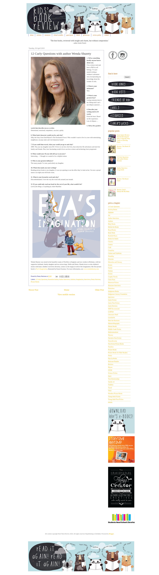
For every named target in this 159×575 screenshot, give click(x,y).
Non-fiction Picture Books (116, 344)
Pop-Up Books (112, 358)
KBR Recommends (114, 309)
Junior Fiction (112, 300)
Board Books (112, 230)
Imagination (79, 279)
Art (109, 215)
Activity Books (112, 209)
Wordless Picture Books (115, 393)
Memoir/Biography (114, 323)
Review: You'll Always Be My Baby (123, 190)
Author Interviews (64, 279)
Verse (109, 390)
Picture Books (35, 282)
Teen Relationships (113, 379)
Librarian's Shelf (113, 314)
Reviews (110, 364)
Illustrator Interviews (114, 285)
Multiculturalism (113, 332)
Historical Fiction (113, 282)
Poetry (110, 355)
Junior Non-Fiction (113, 303)
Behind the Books (113, 227)
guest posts (69, 35)
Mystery (110, 335)
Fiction (110, 274)
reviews (39, 35)
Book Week (111, 233)
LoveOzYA (111, 317)
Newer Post (33, 290)
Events (110, 265)
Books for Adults (113, 239)
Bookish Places (112, 236)
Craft (109, 247)
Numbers (111, 347)
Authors (73, 279)
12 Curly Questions (41, 279)
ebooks (110, 402)
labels (78, 35)
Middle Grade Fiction (114, 329)
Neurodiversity (112, 341)
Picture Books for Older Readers (118, 352)
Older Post (99, 290)
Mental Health (112, 326)
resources (47, 35)
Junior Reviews (112, 306)
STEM (110, 370)
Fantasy (110, 271)
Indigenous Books (113, 291)
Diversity (111, 259)
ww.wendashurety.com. (92, 269)
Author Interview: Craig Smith (122, 169)
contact (106, 35)
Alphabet (111, 212)
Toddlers (110, 385)
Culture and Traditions (114, 253)
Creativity (111, 250)
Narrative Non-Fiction (114, 338)
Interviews (87, 279)
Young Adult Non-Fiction (115, 399)
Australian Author (53, 279)
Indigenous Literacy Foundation (117, 294)
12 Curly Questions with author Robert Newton (122, 159)
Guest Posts (111, 279)
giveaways (86, 35)
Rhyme (110, 367)
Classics (110, 241)
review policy (97, 35)
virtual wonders (58, 35)
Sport (109, 376)
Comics (110, 244)
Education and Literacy (115, 262)
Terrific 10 (111, 382)
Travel (110, 388)
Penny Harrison (95, 279)
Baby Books (111, 224)
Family (110, 268)
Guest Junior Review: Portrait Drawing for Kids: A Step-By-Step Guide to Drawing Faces (123, 138)
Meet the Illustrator (114, 320)
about (31, 35)
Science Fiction (112, 373)
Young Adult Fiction (114, 396)
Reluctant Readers (113, 361)
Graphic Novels (112, 277)
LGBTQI (111, 312)
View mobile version (66, 294)
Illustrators (111, 288)
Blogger (111, 534)
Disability (111, 256)
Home (66, 290)
